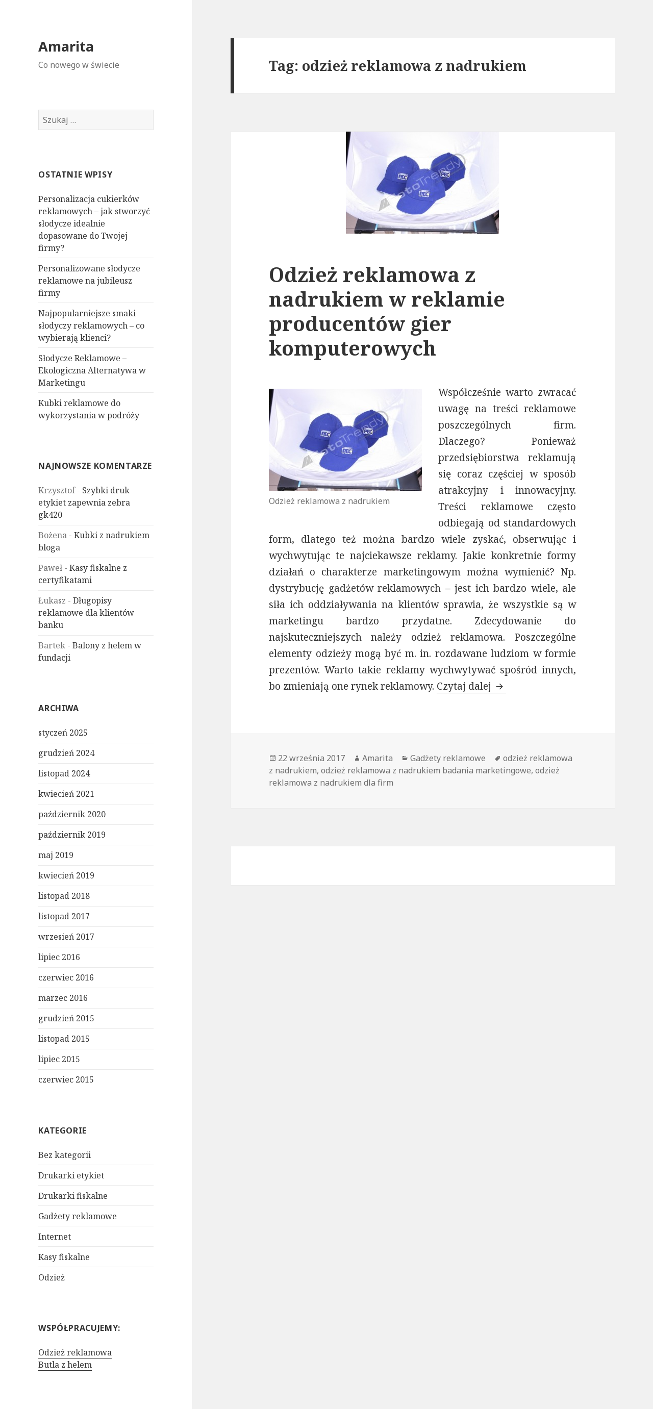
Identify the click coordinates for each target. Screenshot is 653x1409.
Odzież (51, 1277)
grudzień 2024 (66, 753)
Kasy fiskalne (64, 1257)
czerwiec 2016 (66, 977)
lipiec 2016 (59, 957)
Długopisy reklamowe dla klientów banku (86, 613)
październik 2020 (72, 814)
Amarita (66, 46)
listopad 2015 (64, 1038)
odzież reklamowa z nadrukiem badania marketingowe (426, 770)
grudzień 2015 (66, 1018)
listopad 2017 (64, 916)
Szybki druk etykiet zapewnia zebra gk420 (84, 502)
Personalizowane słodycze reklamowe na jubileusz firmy (89, 280)
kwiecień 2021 (66, 793)
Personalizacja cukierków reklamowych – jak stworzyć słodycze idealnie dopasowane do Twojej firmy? (94, 223)
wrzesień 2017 (66, 936)
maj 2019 (55, 855)
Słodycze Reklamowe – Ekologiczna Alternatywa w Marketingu (92, 370)
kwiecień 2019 (66, 875)
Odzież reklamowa (75, 1352)
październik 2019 (72, 834)
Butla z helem (65, 1364)
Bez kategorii (64, 1155)
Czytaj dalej (471, 686)
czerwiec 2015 (66, 1079)
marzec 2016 (63, 997)
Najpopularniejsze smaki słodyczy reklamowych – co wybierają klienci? (91, 325)
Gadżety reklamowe (77, 1216)
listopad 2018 (64, 895)
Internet (54, 1236)
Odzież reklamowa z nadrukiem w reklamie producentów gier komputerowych (387, 311)
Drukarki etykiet (71, 1175)
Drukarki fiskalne (73, 1195)
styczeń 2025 (63, 732)
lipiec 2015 (59, 1059)
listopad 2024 (64, 773)
